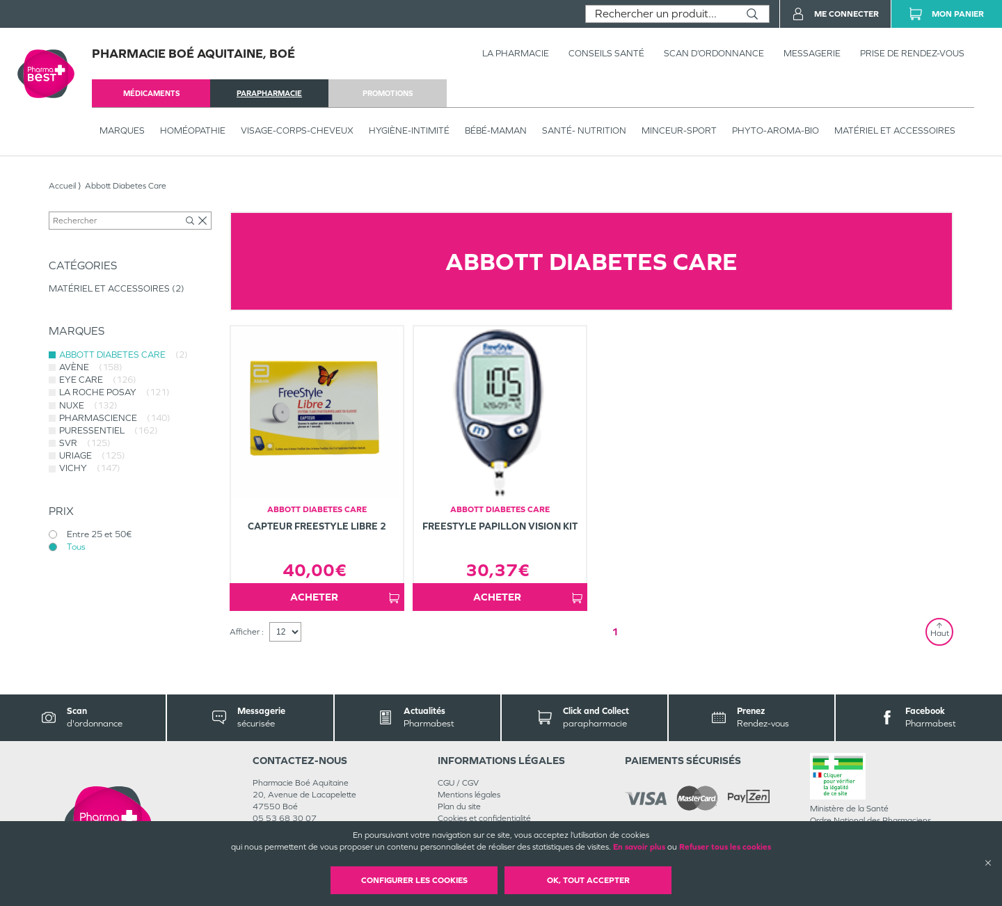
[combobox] (660, 14)
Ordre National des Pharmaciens (870, 820)
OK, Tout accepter (588, 880)
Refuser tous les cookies (725, 847)
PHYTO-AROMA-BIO (775, 130)
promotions (388, 93)
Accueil (62, 186)
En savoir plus (639, 847)
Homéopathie (192, 130)
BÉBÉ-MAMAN (496, 130)
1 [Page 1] (615, 631)
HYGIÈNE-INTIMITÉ (409, 130)
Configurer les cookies (414, 880)
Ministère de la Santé (849, 808)
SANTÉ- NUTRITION (584, 130)
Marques (122, 130)
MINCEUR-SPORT (679, 130)
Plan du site (459, 806)
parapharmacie (269, 93)
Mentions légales (469, 795)
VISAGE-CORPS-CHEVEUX (297, 130)
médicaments (151, 93)
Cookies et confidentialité (484, 818)
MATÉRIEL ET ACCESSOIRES (894, 130)
